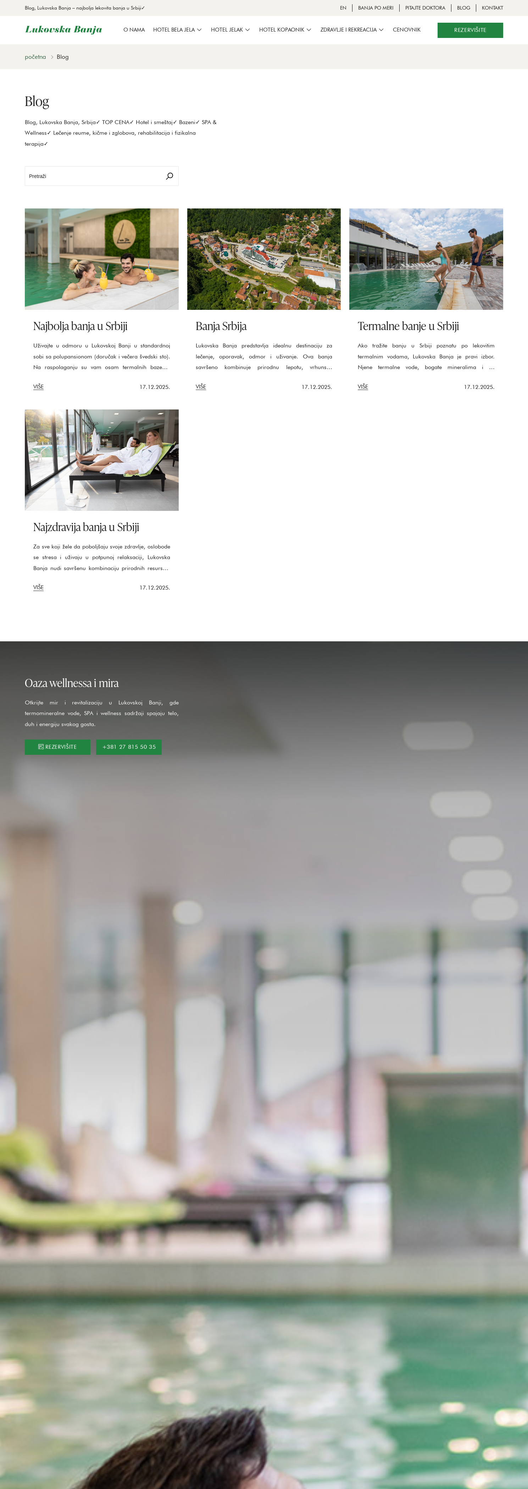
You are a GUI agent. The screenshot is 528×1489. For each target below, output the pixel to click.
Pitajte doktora (425, 8)
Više (38, 387)
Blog (463, 8)
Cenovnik (407, 30)
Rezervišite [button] (470, 30)
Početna (35, 56)
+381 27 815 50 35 (129, 746)
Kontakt (492, 8)
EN (343, 8)
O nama (134, 30)
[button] (177, 30)
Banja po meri (376, 8)
